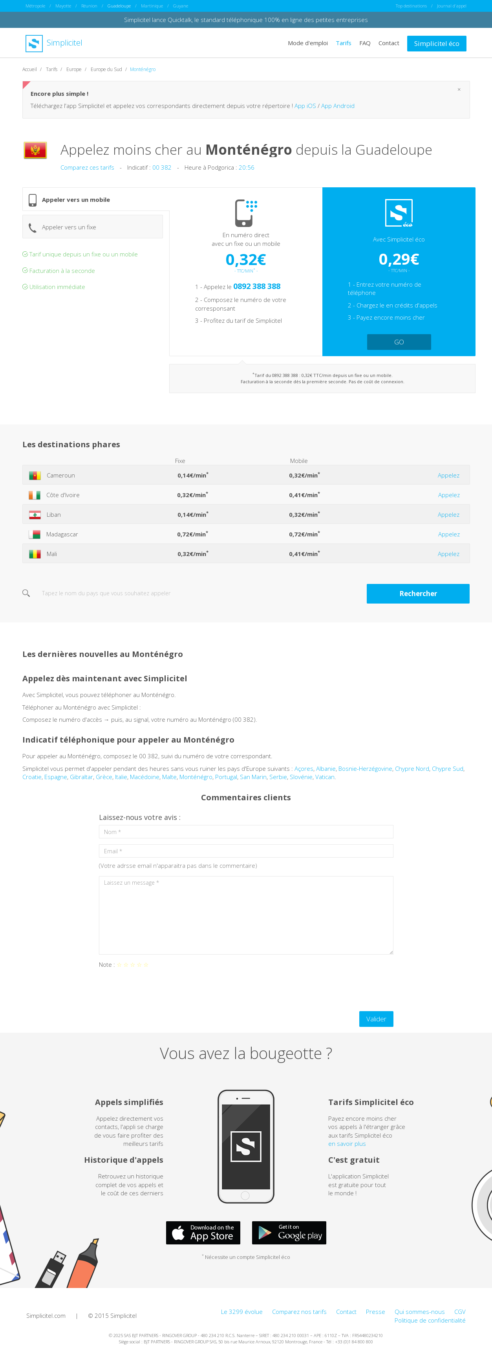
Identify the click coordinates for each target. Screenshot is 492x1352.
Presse (375, 1315)
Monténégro (195, 780)
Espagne (55, 780)
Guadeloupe (119, 6)
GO (399, 344)
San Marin (253, 780)
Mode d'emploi (308, 42)
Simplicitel (54, 42)
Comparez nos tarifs (299, 1315)
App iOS (305, 109)
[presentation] (158, 993)
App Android (338, 109)
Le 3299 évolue (242, 1315)
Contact (389, 42)
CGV (460, 1315)
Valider (376, 1021)
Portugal (226, 780)
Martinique (152, 6)
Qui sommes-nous (420, 1315)
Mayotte (63, 6)
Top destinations (411, 6)
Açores (303, 772)
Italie (121, 780)
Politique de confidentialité (430, 1323)
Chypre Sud (447, 772)
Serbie (278, 780)
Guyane (180, 6)
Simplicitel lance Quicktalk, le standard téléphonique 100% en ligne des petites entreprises (246, 20)
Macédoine (144, 780)
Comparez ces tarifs (87, 170)
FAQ (365, 42)
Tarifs (343, 42)
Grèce (104, 780)
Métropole (35, 6)
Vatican (325, 780)
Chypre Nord (412, 772)
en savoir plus (347, 1147)
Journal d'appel (451, 6)
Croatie (32, 780)
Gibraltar (81, 780)
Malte (169, 780)
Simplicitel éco (436, 43)
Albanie (326, 772)
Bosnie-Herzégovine (365, 772)
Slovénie (301, 780)
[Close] (459, 92)
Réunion (89, 6)
